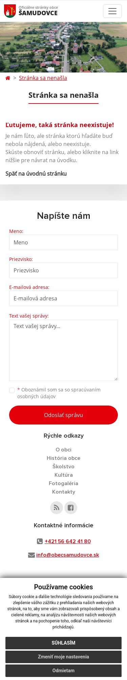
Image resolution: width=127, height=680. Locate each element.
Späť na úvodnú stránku (36, 173)
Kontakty (63, 492)
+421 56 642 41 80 (68, 541)
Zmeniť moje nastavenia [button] (63, 656)
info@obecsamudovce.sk (67, 555)
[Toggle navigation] (112, 11)
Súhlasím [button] (64, 643)
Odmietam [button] (63, 670)
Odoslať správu (63, 415)
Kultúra (64, 475)
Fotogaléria (63, 483)
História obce (63, 458)
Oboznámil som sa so (59, 393)
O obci (63, 449)
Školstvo (63, 466)
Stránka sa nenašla (43, 78)
